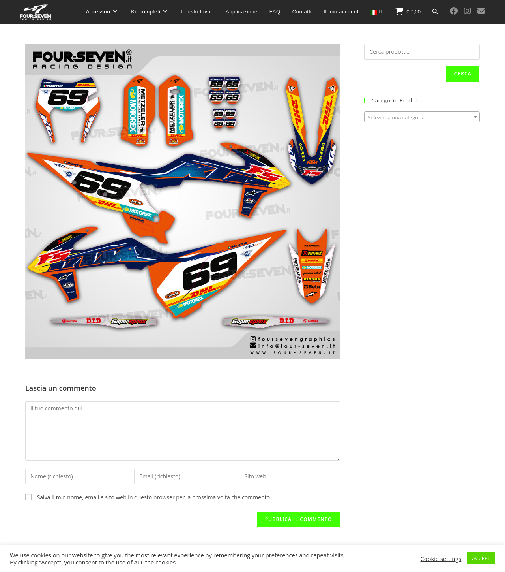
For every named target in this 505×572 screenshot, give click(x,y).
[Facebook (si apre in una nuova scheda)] (454, 11)
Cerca (462, 73)
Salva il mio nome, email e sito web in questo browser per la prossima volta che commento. (154, 497)
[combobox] (422, 116)
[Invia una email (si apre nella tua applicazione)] (481, 11)
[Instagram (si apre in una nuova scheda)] (467, 11)
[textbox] (422, 117)
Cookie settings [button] (441, 558)
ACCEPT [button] (481, 558)
